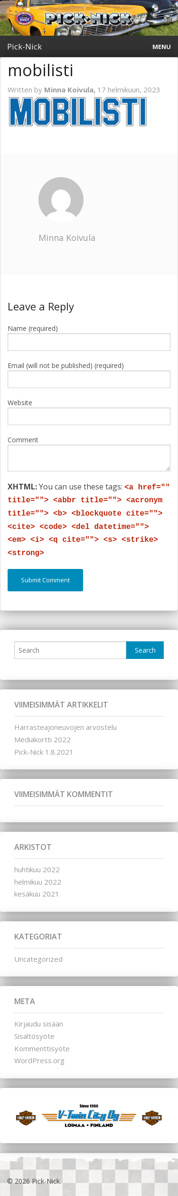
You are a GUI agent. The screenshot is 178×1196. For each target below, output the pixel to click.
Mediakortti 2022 (42, 739)
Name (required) (33, 328)
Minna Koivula (66, 237)
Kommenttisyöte (42, 1048)
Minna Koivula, (70, 89)
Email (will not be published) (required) (66, 365)
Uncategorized (38, 959)
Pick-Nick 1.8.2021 (44, 752)
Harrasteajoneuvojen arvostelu (65, 727)
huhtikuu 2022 (37, 869)
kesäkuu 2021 (36, 893)
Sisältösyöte (34, 1036)
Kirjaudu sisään (38, 1023)
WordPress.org (39, 1060)
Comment (23, 439)
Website (20, 402)
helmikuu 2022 (37, 882)
